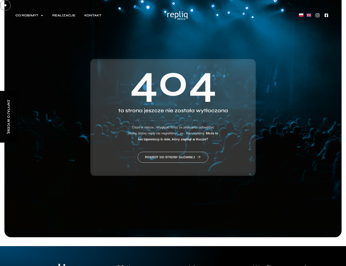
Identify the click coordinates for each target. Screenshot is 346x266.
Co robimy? (29, 15)
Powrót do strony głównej (173, 163)
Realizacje (63, 15)
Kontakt (92, 15)
